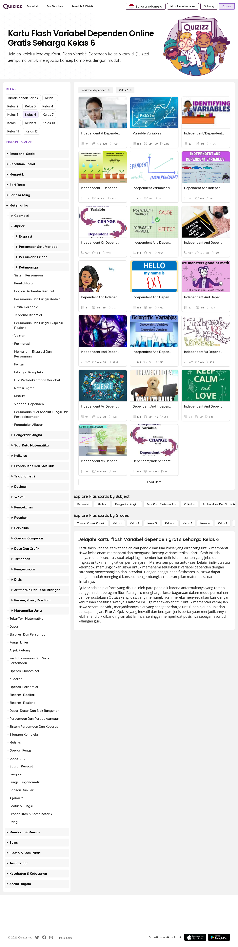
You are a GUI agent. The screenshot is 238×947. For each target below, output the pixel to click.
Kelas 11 (13, 131)
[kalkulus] (189, 504)
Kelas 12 (32, 131)
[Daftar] (227, 6)
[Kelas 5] (187, 523)
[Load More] (154, 482)
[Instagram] (51, 937)
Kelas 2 (12, 106)
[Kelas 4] (170, 523)
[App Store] (195, 937)
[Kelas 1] (117, 523)
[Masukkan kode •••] (183, 6)
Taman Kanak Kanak (22, 98)
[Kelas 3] (152, 523)
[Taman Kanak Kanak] (91, 523)
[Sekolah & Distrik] (82, 6)
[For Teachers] (55, 6)
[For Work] (33, 6)
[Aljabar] (102, 504)
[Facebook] (44, 937)
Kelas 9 (30, 123)
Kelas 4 (47, 106)
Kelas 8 (12, 123)
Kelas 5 (12, 115)
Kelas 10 (49, 123)
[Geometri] (83, 504)
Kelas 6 (30, 115)
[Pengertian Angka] (127, 504)
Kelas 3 (30, 106)
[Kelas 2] (135, 523)
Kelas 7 (48, 115)
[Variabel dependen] (95, 90)
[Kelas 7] (223, 523)
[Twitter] (37, 937)
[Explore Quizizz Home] (12, 6)
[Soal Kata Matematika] (161, 504)
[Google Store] (219, 937)
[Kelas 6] (125, 90)
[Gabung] (208, 6)
